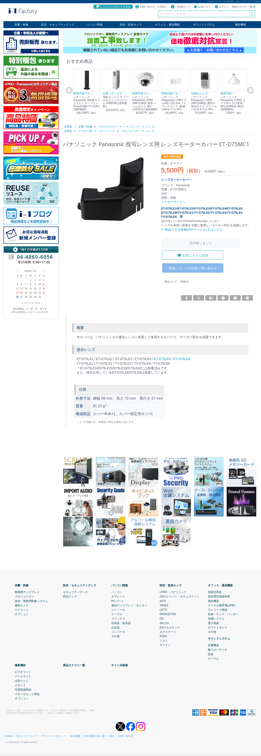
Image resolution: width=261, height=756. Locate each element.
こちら (49, 712)
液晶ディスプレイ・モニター (129, 605)
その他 (115, 636)
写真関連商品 (23, 689)
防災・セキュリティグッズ (57, 24)
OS (161, 618)
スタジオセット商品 (27, 694)
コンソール (118, 609)
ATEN (163, 636)
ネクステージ (168, 632)
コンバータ (118, 632)
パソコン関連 (94, 24)
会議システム (216, 618)
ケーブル (116, 614)
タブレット (118, 596)
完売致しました (200, 243)
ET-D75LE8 (181, 359)
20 (21, 292)
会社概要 (75, 736)
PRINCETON (168, 614)
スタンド (20, 685)
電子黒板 (213, 623)
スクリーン (22, 609)
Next (249, 90)
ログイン (221, 7)
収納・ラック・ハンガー (223, 614)
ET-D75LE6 (162, 359)
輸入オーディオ (217, 649)
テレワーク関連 (217, 609)
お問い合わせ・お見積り (151, 7)
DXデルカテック (170, 627)
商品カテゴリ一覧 (243, 6)
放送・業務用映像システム (31, 600)
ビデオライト (23, 672)
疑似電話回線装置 (219, 596)
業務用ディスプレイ (27, 592)
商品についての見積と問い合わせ (193, 268)
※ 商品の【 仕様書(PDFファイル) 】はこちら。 (193, 229)
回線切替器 (215, 592)
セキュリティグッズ (75, 592)
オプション (22, 614)
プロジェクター (24, 596)
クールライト (23, 676)
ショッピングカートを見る (112, 7)
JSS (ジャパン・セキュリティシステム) (184, 596)
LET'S (163, 609)
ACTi (163, 600)
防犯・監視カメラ (131, 24)
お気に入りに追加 (192, 255)
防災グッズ (70, 596)
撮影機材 (240, 24)
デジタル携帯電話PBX (221, 605)
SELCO (164, 623)
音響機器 (213, 645)
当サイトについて (26, 736)
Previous (68, 90)
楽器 (210, 654)
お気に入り (202, 7)
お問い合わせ (125, 736)
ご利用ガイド (180, 7)
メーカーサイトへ (173, 202)
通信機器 (213, 600)
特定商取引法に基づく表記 (99, 736)
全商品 (68, 126)
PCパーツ (117, 600)
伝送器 (115, 627)
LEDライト (21, 680)
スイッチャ (118, 618)
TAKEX (164, 605)
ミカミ (164, 640)
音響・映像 (21, 24)
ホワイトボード (217, 627)
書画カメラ (22, 605)
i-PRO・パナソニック (173, 592)
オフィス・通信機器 (167, 24)
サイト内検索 (119, 665)
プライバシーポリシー (53, 736)
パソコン (116, 592)
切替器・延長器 (121, 623)
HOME (8, 736)
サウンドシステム (204, 24)
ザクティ (165, 645)
